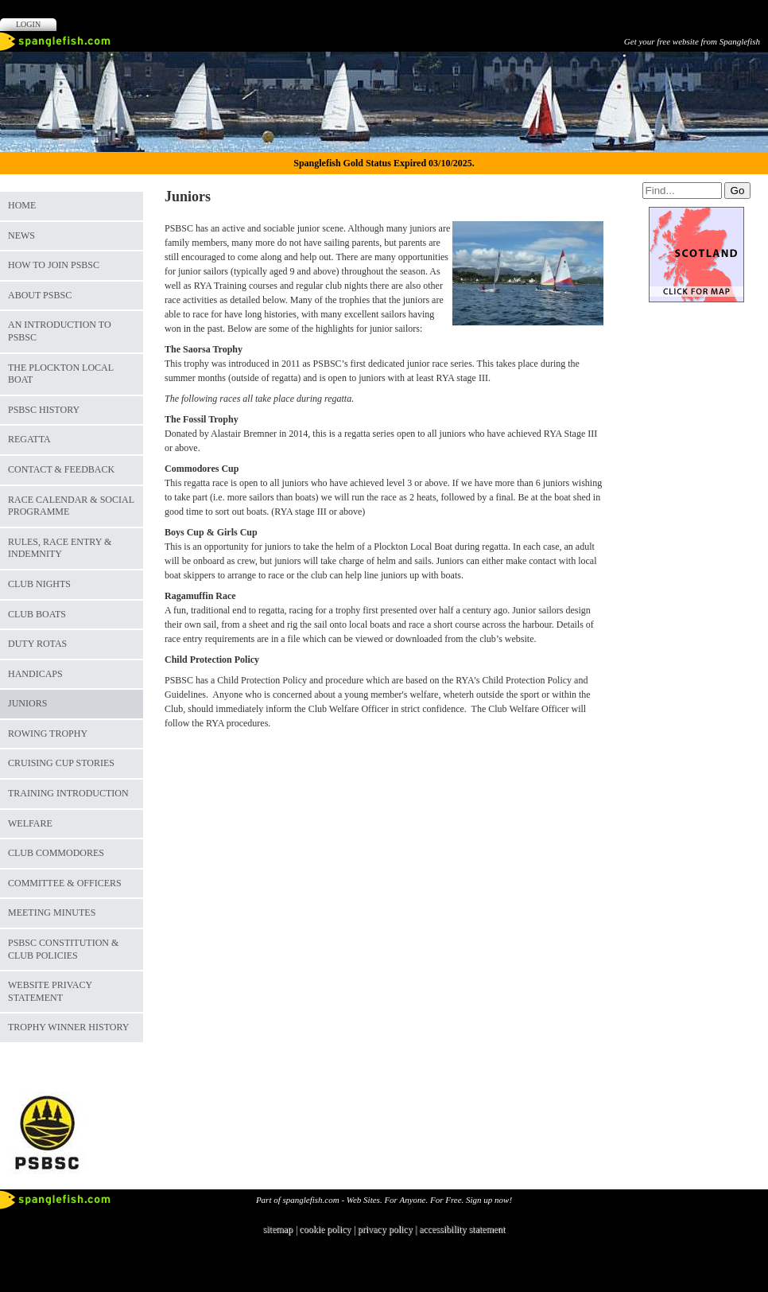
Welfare (30, 823)
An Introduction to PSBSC (59, 331)
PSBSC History (44, 409)
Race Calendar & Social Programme (71, 506)
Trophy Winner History (68, 1027)
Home (22, 205)
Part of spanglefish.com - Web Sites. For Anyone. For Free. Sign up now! (384, 1199)
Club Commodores (56, 852)
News (21, 235)
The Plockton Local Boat (61, 374)
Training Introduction (68, 793)
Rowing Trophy (47, 733)
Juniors (27, 703)
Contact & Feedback (61, 469)
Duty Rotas (37, 643)
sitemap (278, 1229)
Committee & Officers (65, 883)
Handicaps (35, 673)
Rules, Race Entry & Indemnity (59, 548)
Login (28, 24)
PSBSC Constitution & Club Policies (63, 949)
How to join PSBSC (53, 264)
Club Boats (37, 614)
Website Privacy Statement (50, 991)
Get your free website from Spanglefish (692, 41)
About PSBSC (40, 295)
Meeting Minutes (51, 912)
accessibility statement (462, 1229)
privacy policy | (388, 1229)
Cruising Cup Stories (61, 763)
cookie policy (325, 1229)
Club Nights (39, 584)
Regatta (29, 439)
